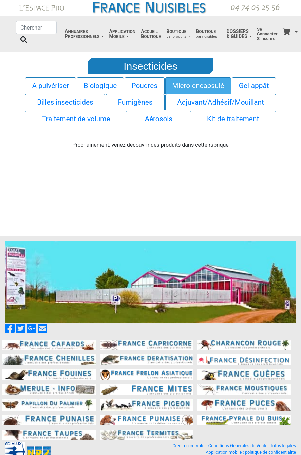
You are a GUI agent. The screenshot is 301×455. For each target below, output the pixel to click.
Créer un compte (188, 445)
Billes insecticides (65, 102)
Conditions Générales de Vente (237, 445)
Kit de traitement (233, 119)
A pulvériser (50, 85)
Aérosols (158, 119)
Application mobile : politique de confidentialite (251, 452)
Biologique (100, 85)
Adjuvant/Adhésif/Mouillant (220, 102)
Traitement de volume (76, 119)
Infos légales (283, 445)
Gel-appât (254, 85)
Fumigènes (135, 102)
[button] (84, 34)
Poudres (144, 85)
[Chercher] (36, 27)
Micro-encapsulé (198, 85)
